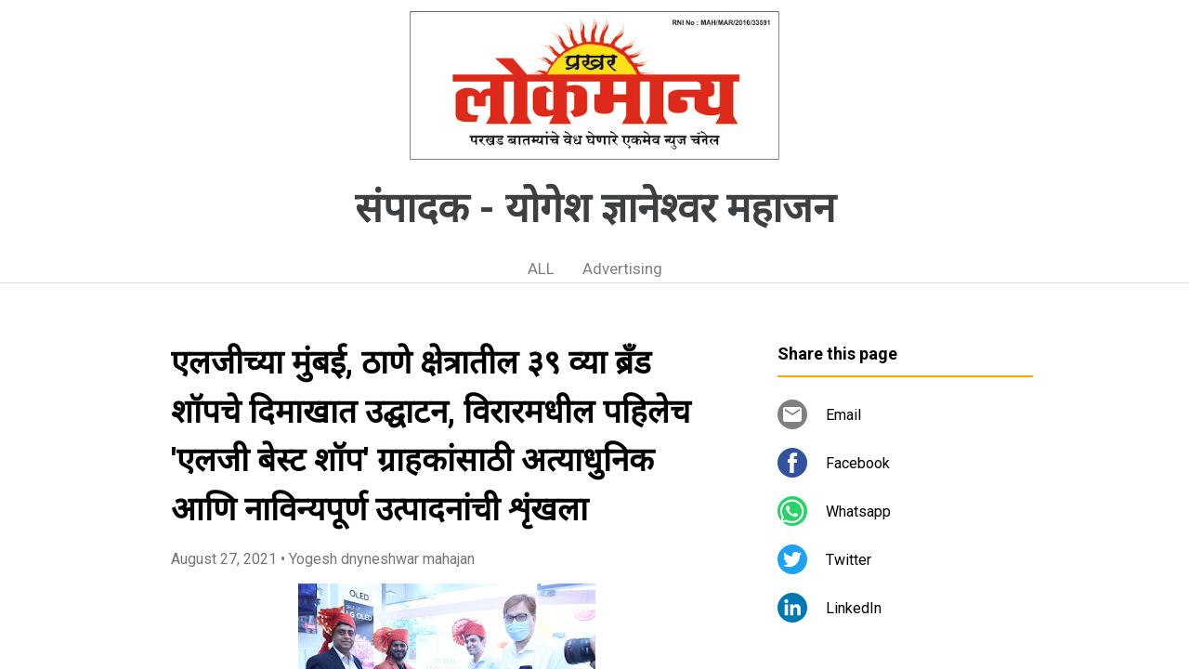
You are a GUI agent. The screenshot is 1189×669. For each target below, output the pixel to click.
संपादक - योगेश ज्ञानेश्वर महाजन (595, 208)
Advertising (622, 268)
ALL (541, 268)
